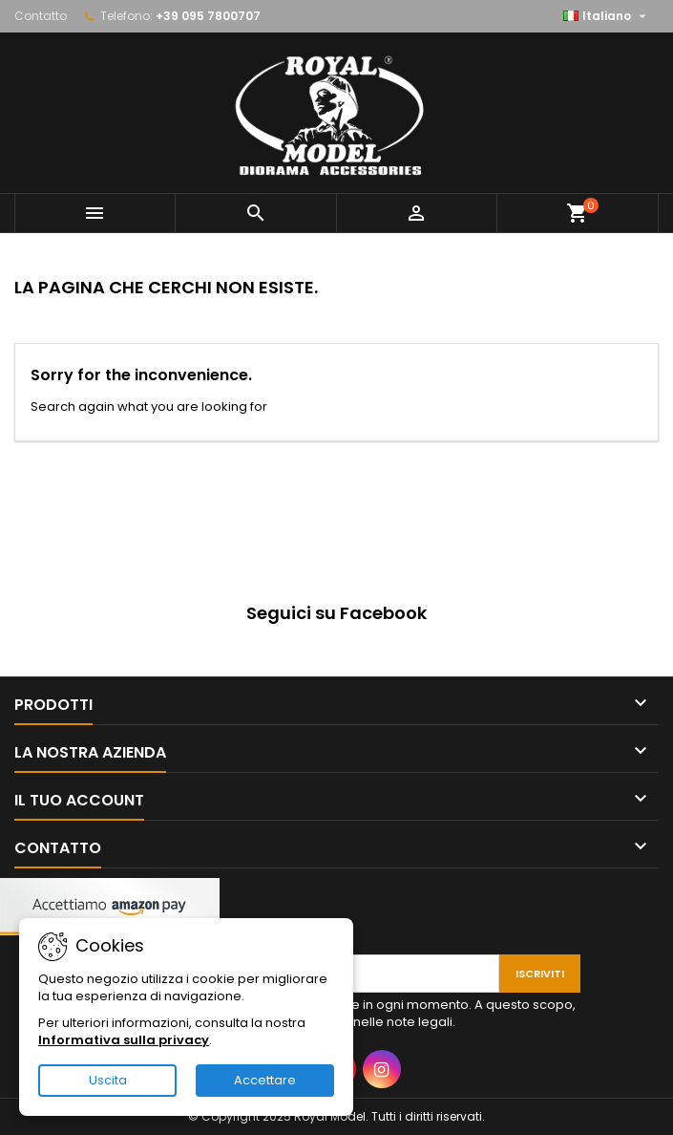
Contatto (40, 16)
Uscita (108, 1080)
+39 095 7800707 (208, 16)
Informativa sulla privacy (123, 1040)
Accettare (265, 1080)
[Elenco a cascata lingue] (607, 16)
